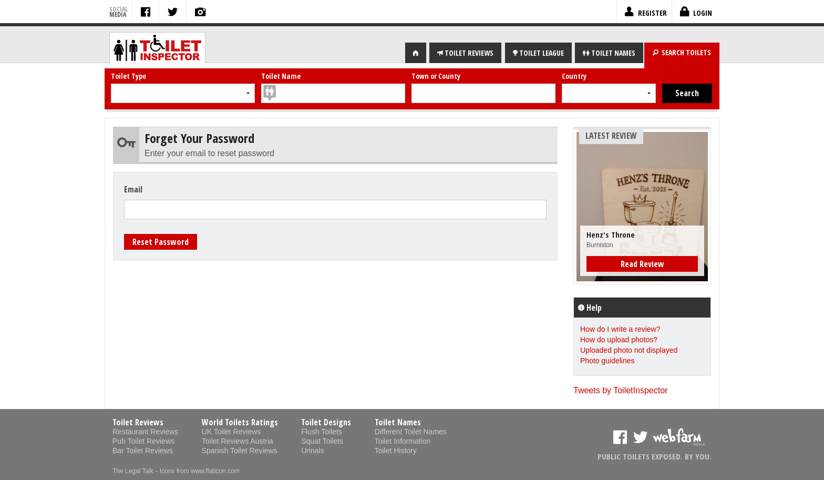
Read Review (642, 264)
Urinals (312, 450)
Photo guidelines (607, 360)
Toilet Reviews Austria (237, 441)
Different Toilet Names (411, 431)
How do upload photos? (618, 339)
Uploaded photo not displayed (628, 350)
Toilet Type (128, 76)
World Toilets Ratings (240, 422)
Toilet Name (281, 76)
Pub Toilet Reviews (143, 441)
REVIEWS (465, 53)
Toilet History (396, 450)
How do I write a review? (620, 329)
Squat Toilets (322, 441)
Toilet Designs (326, 422)
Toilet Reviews (137, 422)
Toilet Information (403, 441)
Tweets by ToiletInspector (620, 390)
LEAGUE (538, 53)
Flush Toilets (321, 431)
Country (574, 76)
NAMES (609, 53)
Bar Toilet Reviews (142, 450)
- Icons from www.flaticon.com (197, 471)
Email (133, 189)
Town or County (435, 76)
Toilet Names (398, 422)
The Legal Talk (132, 471)
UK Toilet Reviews (231, 431)
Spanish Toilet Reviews (239, 450)
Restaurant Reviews (145, 431)
